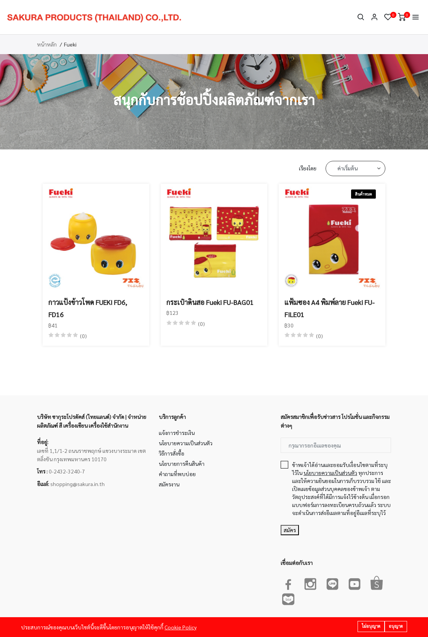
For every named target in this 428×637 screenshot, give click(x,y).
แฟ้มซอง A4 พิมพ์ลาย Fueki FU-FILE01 (329, 308)
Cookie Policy (180, 627)
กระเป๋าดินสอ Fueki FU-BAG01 (210, 302)
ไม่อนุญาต (371, 626)
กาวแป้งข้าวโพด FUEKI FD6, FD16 (87, 308)
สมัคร (290, 529)
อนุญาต (396, 626)
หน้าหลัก (47, 44)
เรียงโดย (307, 168)
